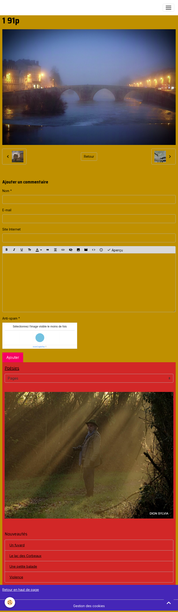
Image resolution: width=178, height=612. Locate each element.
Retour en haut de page (20, 590)
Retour (89, 156)
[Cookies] (10, 602)
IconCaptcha (39, 347)
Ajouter (12, 357)
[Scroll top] (169, 603)
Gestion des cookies (89, 606)
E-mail (6, 210)
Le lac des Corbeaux (25, 556)
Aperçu (115, 249)
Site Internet (11, 229)
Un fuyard (17, 545)
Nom (5, 191)
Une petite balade (23, 566)
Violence (16, 577)
